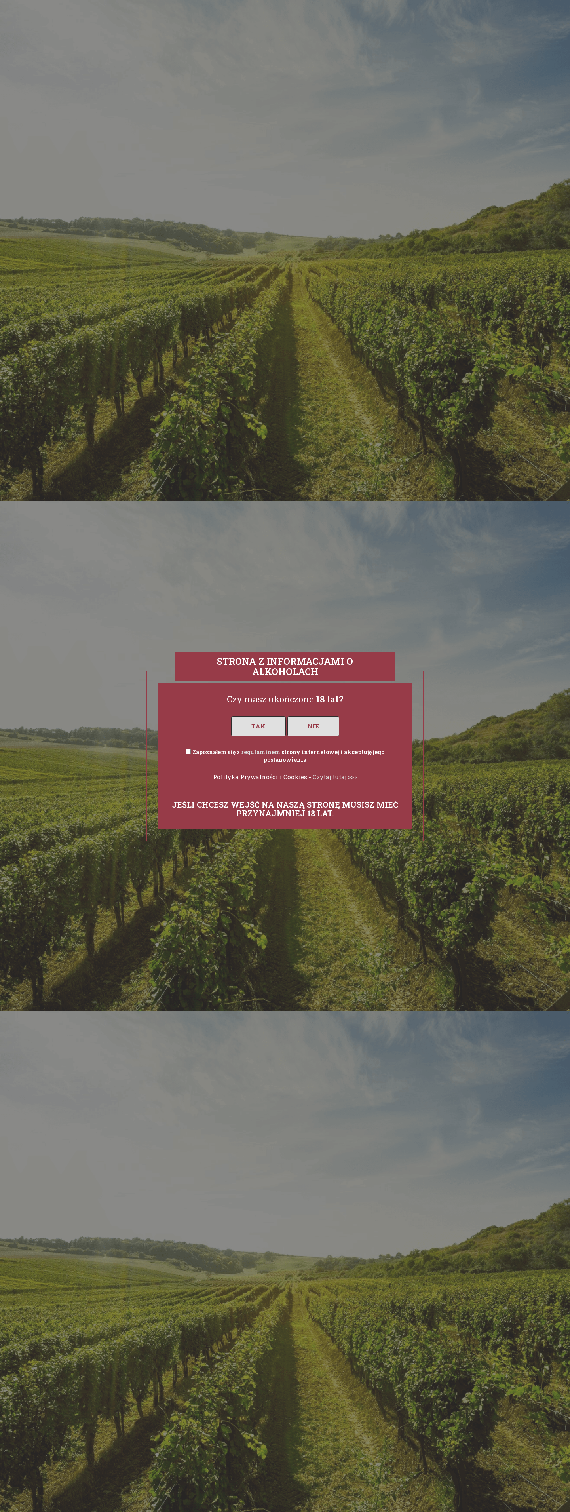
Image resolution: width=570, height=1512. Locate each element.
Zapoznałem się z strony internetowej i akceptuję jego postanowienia (288, 756)
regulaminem (260, 752)
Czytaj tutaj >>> (335, 777)
